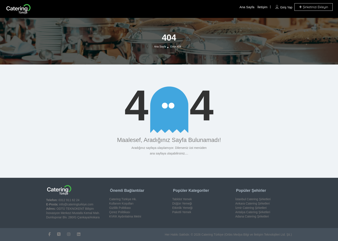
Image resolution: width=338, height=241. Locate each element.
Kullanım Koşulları (121, 203)
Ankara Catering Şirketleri (252, 203)
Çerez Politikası (119, 212)
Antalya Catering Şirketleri (252, 212)
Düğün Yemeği (182, 203)
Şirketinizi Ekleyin (313, 7)
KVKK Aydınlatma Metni (125, 216)
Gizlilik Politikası (120, 207)
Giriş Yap (286, 7)
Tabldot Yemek (182, 199)
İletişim (262, 7)
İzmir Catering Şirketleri (251, 207)
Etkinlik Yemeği (182, 207)
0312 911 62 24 (68, 200)
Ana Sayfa (246, 7)
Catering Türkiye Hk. (123, 199)
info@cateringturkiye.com (76, 204)
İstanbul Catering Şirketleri (253, 199)
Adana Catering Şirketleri (252, 216)
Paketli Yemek (181, 212)
